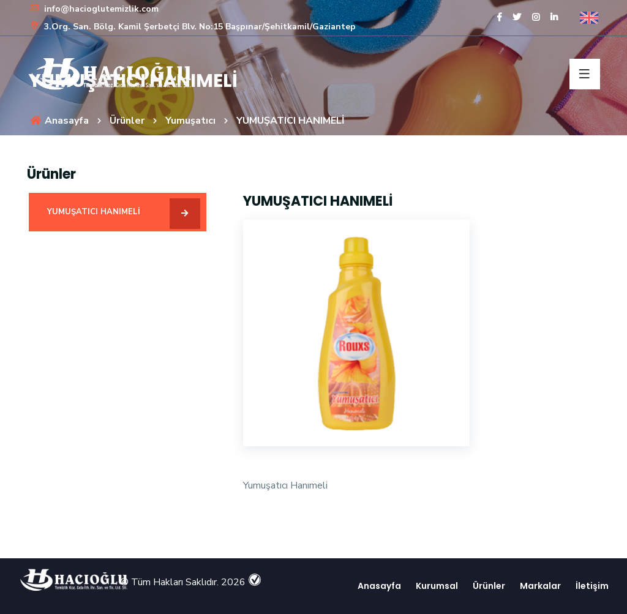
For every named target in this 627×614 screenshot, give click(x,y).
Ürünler (127, 120)
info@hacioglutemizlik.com (94, 9)
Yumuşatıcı (190, 120)
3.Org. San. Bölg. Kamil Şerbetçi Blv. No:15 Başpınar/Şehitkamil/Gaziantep (192, 26)
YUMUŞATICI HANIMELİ (123, 213)
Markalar (539, 586)
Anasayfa (59, 120)
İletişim (591, 586)
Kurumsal (435, 586)
